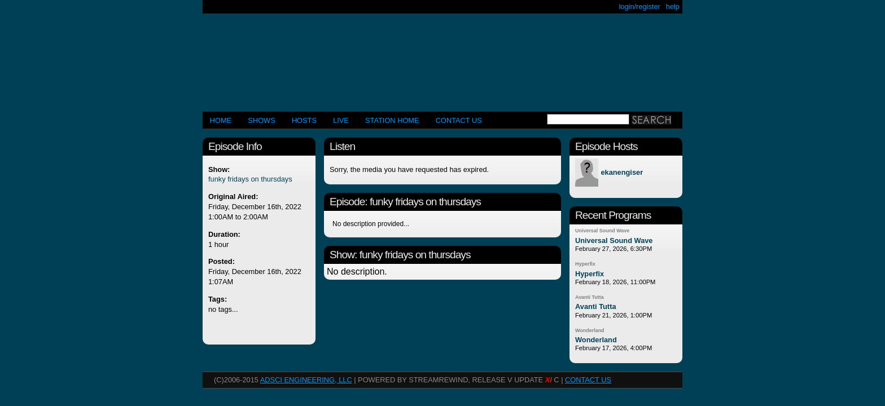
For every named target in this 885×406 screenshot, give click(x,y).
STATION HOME (392, 120)
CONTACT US (459, 120)
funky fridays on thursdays (250, 179)
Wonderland (589, 330)
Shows (261, 120)
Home (220, 120)
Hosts (304, 120)
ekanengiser (622, 173)
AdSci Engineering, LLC (306, 380)
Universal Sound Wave (602, 230)
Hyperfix (585, 264)
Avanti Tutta (589, 297)
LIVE (341, 120)
